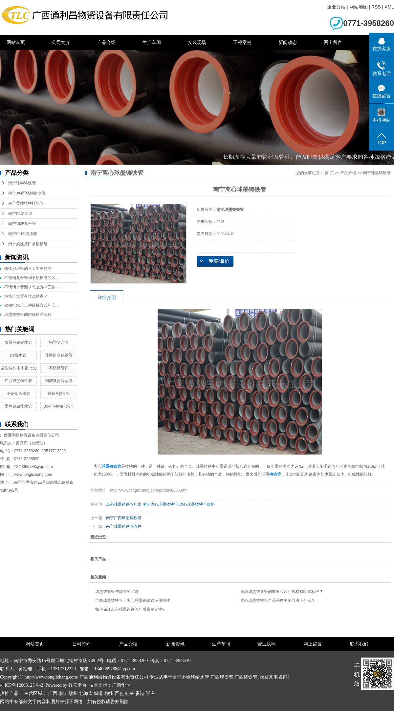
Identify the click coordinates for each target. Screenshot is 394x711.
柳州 (109, 693)
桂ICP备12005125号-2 (21, 685)
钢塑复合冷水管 (59, 380)
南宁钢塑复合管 (22, 223)
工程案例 (242, 42)
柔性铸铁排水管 (18, 406)
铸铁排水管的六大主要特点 (28, 268)
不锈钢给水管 (18, 393)
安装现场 (197, 42)
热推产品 (9, 693)
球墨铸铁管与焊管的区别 (117, 591)
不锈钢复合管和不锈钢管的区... (31, 277)
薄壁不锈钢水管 (18, 342)
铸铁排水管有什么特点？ (26, 296)
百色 (119, 693)
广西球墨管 (221, 677)
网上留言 (333, 42)
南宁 (63, 693)
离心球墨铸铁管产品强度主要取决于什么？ (277, 600)
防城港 (96, 693)
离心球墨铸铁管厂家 (124, 504)
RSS (376, 7)
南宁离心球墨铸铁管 (160, 504)
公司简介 (61, 42)
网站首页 (16, 42)
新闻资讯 (175, 643)
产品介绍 (106, 42)
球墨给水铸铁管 (59, 355)
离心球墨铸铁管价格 (197, 504)
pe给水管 (18, 355)
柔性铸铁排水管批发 (18, 368)
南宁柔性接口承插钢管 (28, 244)
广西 (52, 693)
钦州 (73, 693)
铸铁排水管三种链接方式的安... (31, 305)
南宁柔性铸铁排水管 (26, 203)
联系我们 (359, 643)
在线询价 (215, 261)
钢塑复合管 (59, 342)
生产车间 (151, 42)
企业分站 (336, 7)
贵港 (139, 693)
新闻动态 (287, 42)
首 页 (329, 173)
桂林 (129, 693)
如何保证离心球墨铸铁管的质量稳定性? (129, 609)
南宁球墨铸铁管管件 (124, 526)
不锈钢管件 (59, 368)
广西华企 (121, 685)
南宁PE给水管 (20, 213)
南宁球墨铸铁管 (22, 183)
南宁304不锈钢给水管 (27, 193)
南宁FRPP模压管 (22, 234)
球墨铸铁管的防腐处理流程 (28, 314)
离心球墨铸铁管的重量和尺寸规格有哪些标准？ (281, 591)
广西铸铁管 (245, 677)
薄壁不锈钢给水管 (190, 677)
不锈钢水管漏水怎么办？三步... (31, 287)
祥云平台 (77, 685)
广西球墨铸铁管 (18, 380)
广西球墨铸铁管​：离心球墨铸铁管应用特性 (132, 600)
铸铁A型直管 (59, 393)
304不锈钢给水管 (59, 406)
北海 (83, 693)
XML (389, 7)
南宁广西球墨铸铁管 (124, 518)
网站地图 (358, 7)
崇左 (150, 693)
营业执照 (266, 643)
